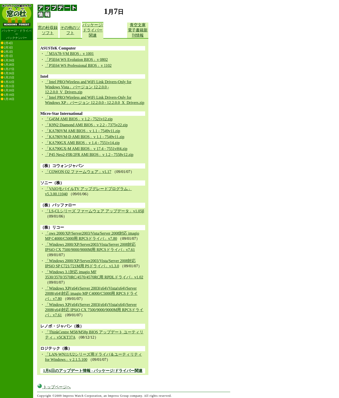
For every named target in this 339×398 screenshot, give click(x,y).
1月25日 (9, 77)
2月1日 (8, 56)
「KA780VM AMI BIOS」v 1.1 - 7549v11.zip (82, 131)
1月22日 (9, 82)
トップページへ (54, 383)
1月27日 (9, 69)
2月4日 (8, 43)
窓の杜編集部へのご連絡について (61, 396)
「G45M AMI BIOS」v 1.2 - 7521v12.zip (79, 119)
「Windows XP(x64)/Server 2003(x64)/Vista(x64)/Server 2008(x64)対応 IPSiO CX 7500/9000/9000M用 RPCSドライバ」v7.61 (94, 309)
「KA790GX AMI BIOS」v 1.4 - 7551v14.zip (82, 143)
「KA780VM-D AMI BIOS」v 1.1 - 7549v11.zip (84, 137)
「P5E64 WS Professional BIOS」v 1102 (78, 65)
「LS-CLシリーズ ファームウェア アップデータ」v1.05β (94, 211)
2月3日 (8, 47)
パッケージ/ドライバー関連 (92, 30)
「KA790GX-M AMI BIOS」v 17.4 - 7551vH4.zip (86, 149)
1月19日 (9, 95)
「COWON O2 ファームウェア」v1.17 (78, 172)
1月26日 (9, 73)
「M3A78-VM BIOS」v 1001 (69, 53)
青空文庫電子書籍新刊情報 (138, 30)
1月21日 (9, 86)
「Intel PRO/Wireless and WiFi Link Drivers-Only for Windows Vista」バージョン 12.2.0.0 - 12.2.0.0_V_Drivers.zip (88, 87)
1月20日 (9, 90)
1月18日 (9, 99)
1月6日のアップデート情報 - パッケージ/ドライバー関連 (92, 371)
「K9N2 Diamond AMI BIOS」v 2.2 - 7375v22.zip (86, 125)
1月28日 (9, 64)
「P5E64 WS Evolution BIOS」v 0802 (76, 59)
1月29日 (9, 60)
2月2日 (8, 51)
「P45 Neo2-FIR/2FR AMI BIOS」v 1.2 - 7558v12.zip (89, 154)
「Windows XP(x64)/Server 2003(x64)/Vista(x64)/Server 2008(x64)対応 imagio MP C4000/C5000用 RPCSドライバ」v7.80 (91, 293)
